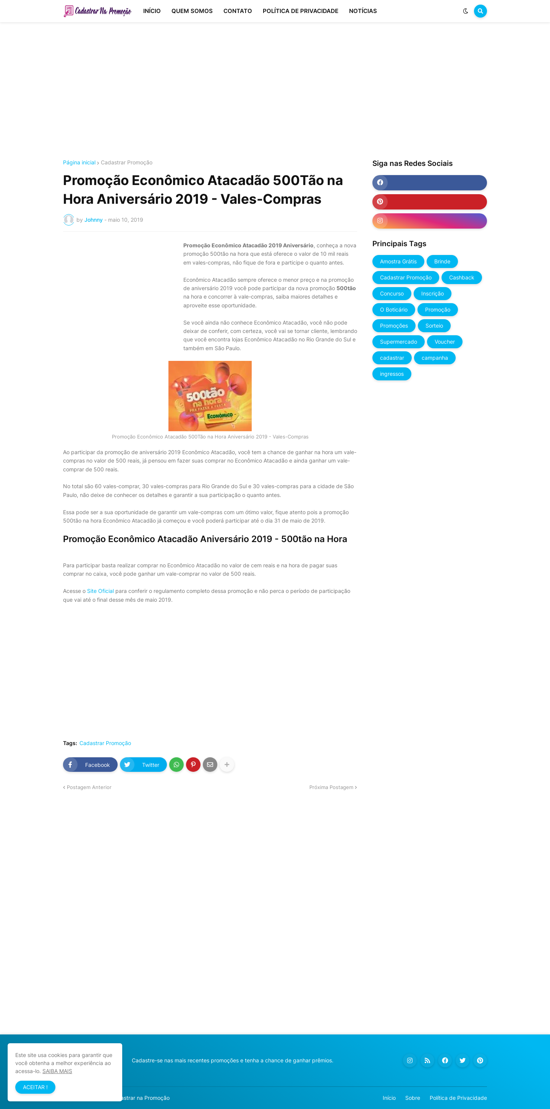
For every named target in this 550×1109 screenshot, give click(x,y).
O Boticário (394, 309)
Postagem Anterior (89, 787)
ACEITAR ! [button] (35, 1087)
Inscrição (432, 293)
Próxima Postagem (331, 787)
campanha (435, 357)
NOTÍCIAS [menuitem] (363, 11)
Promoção (437, 309)
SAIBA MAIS (57, 1071)
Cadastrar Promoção (126, 162)
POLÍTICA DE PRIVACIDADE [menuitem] (300, 11)
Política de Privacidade (458, 1097)
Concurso (392, 293)
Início (389, 1097)
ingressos (392, 373)
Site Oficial (100, 591)
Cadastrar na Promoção (140, 1097)
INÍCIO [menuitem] (152, 11)
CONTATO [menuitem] (237, 11)
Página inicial (79, 162)
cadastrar (392, 357)
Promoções (394, 325)
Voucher (445, 341)
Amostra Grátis (398, 261)
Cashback (461, 277)
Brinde (442, 261)
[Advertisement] (275, 91)
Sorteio (434, 325)
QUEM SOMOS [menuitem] (192, 11)
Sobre (412, 1097)
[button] (465, 11)
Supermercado (398, 341)
